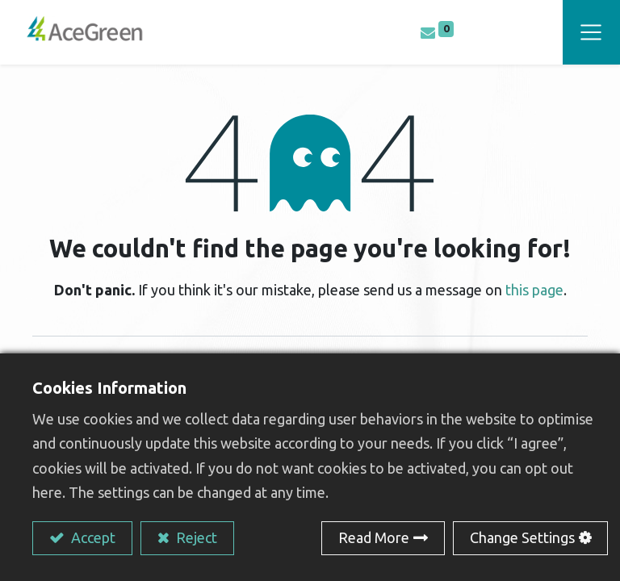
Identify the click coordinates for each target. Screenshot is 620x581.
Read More (373, 537)
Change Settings (522, 537)
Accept (91, 537)
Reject (195, 537)
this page (534, 290)
